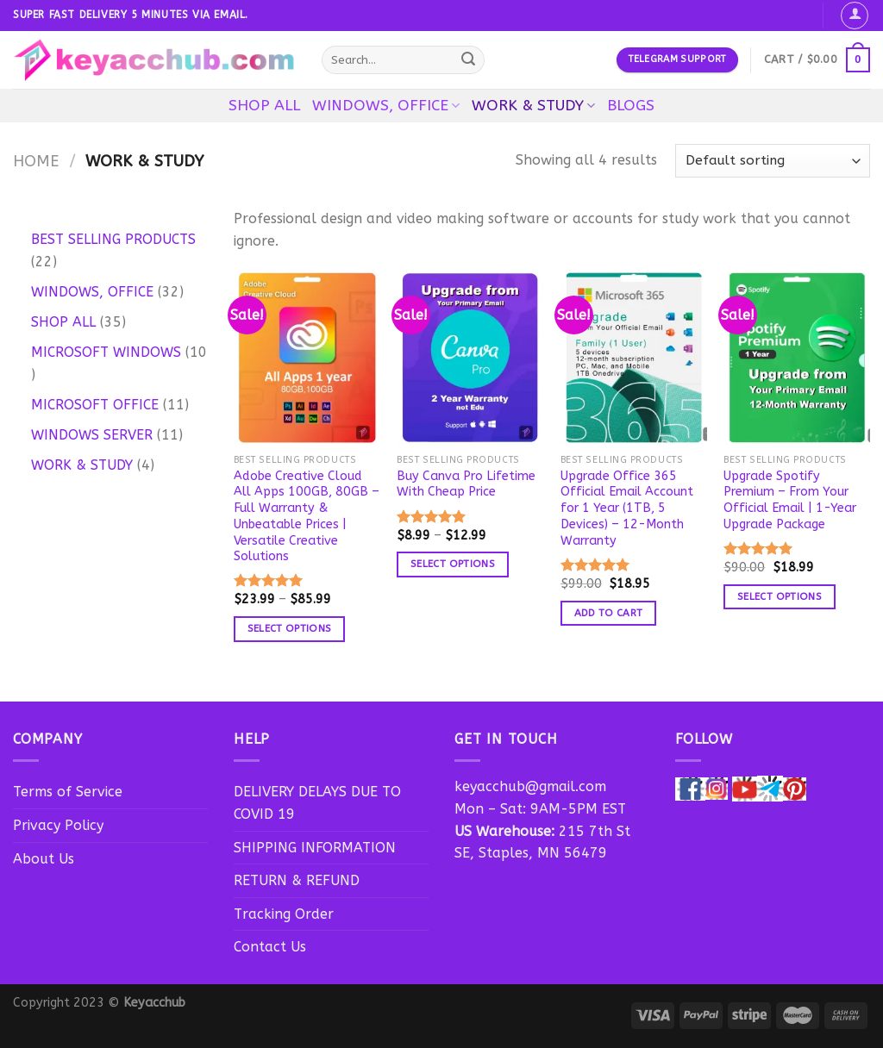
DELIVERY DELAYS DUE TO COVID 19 (317, 802)
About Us (43, 859)
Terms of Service (67, 791)
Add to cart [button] (608, 613)
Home (36, 161)
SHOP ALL (264, 106)
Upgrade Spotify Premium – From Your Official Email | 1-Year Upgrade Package (789, 500)
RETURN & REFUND (297, 880)
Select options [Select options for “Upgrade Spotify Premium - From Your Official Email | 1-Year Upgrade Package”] (779, 596)
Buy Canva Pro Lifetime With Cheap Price (466, 484)
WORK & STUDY (533, 106)
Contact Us (270, 947)
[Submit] (469, 60)
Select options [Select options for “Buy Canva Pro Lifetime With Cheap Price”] (452, 564)
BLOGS (630, 106)
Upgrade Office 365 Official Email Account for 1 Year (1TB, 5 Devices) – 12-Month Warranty (626, 508)
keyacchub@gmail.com (530, 786)
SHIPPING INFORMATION (315, 847)
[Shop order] (772, 161)
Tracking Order (284, 914)
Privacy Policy (58, 825)
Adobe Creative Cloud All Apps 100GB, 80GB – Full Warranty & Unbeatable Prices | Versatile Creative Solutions (306, 517)
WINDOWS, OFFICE (386, 106)
